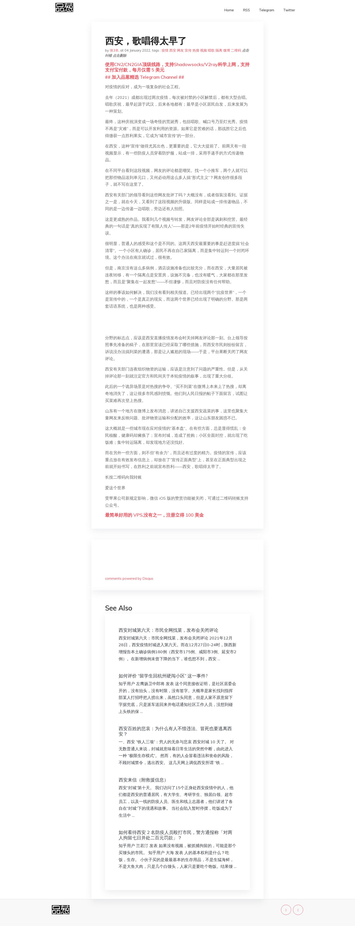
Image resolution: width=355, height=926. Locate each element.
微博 (226, 50)
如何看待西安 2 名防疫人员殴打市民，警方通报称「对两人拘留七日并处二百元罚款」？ (175, 835)
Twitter (289, 10)
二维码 (236, 50)
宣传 (188, 50)
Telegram (266, 10)
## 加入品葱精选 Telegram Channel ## (144, 77)
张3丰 (114, 50)
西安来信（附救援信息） (143, 780)
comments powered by (129, 578)
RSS (246, 10)
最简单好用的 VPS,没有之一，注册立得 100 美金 (154, 515)
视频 (203, 50)
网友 (180, 50)
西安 (172, 50)
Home (229, 10)
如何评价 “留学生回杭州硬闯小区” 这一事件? (163, 676)
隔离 (219, 50)
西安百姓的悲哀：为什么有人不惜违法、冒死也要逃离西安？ (175, 731)
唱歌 (211, 50)
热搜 (195, 50)
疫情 (165, 50)
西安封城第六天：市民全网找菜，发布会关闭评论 (168, 630)
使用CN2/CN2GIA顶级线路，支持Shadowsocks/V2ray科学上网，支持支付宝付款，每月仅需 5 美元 (177, 67)
